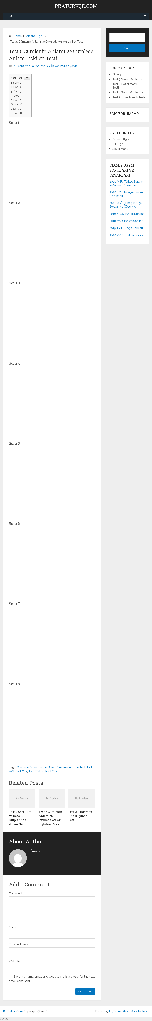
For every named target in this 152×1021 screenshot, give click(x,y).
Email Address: (18, 944)
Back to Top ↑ (140, 1011)
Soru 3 (17, 91)
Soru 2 (17, 87)
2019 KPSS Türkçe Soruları (126, 213)
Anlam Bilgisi (120, 139)
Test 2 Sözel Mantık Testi (128, 92)
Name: (13, 927)
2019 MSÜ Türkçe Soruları (126, 221)
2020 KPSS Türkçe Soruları (126, 235)
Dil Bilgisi (118, 144)
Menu (9, 16)
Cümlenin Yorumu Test (70, 767)
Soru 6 (18, 104)
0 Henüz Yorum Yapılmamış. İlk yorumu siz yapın (45, 66)
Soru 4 (18, 95)
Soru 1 (17, 82)
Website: (14, 961)
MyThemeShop (119, 1011)
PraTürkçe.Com (76, 6)
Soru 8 (18, 113)
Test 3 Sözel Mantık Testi (128, 79)
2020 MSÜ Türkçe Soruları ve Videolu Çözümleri (126, 183)
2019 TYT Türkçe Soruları (126, 228)
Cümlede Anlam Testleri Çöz (35, 767)
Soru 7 (17, 108)
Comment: (16, 893)
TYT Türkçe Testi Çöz (42, 771)
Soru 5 (17, 100)
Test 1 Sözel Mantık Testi (128, 97)
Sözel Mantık (120, 149)
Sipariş (116, 74)
